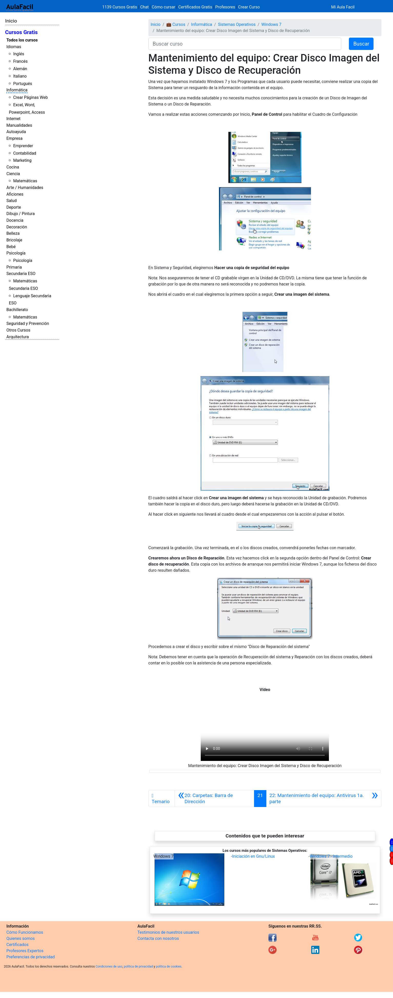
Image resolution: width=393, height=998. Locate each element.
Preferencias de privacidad (30, 956)
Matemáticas (25, 180)
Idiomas (13, 46)
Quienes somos (20, 938)
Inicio (11, 21)
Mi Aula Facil (343, 7)
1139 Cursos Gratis (120, 7)
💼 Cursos (175, 24)
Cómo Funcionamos (24, 932)
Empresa (14, 138)
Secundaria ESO (20, 273)
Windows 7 (271, 24)
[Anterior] (215, 798)
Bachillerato (17, 309)
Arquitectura (17, 336)
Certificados (17, 944)
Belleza (12, 233)
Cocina (12, 167)
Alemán (20, 68)
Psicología (15, 253)
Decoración (16, 227)
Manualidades (19, 125)
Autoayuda (16, 131)
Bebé (11, 246)
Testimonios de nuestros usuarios (168, 932)
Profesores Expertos (24, 950)
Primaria (14, 267)
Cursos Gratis (21, 32)
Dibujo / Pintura (20, 213)
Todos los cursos (22, 40)
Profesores (225, 7)
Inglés (18, 53)
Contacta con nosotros (158, 938)
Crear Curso (249, 7)
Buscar (361, 44)
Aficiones (14, 194)
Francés (20, 61)
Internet (13, 118)
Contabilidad (24, 153)
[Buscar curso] (244, 44)
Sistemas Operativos (237, 24)
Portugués (22, 83)
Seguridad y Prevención (27, 323)
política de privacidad (138, 966)
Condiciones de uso (109, 966)
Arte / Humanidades (24, 187)
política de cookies (169, 966)
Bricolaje (14, 240)
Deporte (13, 207)
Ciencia (13, 173)
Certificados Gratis (195, 7)
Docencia (14, 220)
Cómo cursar (163, 7)
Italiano (20, 76)
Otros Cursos (18, 330)
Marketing (22, 160)
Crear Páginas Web (30, 97)
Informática (16, 90)
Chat (144, 7)
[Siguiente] (323, 798)
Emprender (23, 145)
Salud (11, 200)
